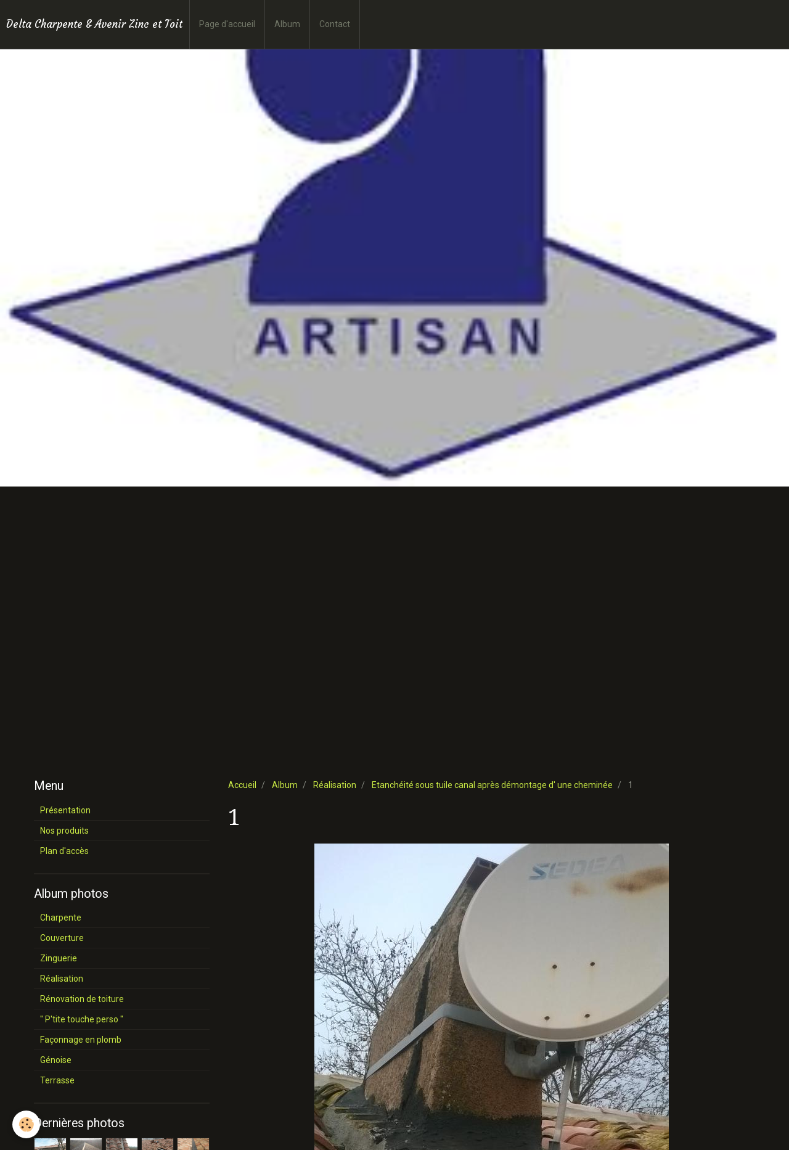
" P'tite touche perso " (81, 1019)
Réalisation (334, 785)
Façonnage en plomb (80, 1040)
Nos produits (64, 831)
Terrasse (57, 1080)
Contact (334, 24)
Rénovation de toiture (82, 999)
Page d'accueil (227, 24)
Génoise (56, 1060)
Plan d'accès (64, 851)
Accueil (242, 785)
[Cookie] (26, 1124)
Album (287, 24)
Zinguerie (58, 958)
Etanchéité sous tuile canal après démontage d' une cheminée (492, 785)
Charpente (60, 917)
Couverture (62, 938)
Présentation (65, 810)
